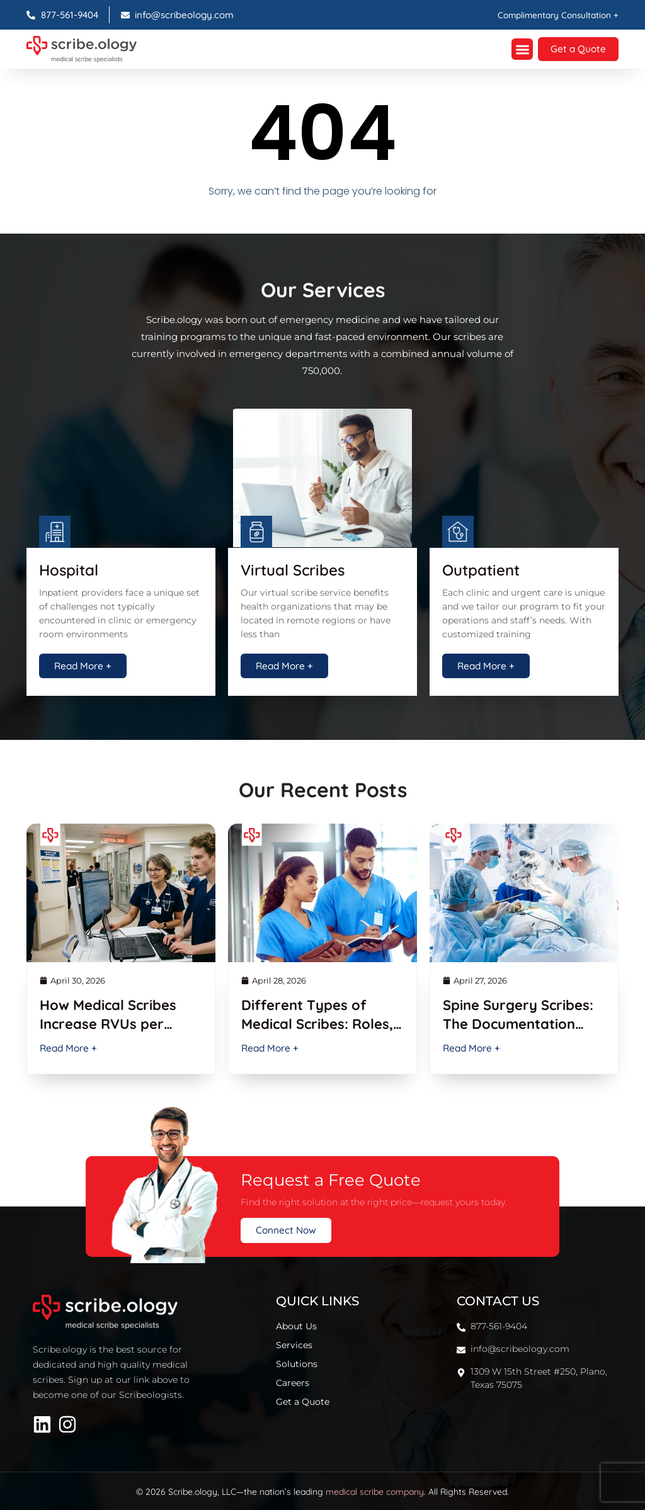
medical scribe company (375, 1490)
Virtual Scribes (293, 568)
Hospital (68, 568)
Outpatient (481, 568)
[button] (519, 49)
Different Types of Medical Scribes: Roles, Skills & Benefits (317, 1022)
